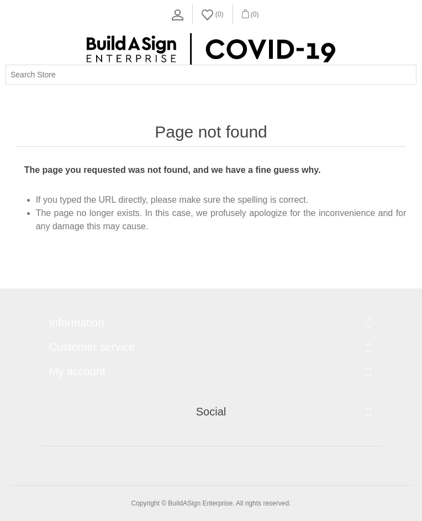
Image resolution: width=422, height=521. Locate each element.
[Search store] (211, 75)
